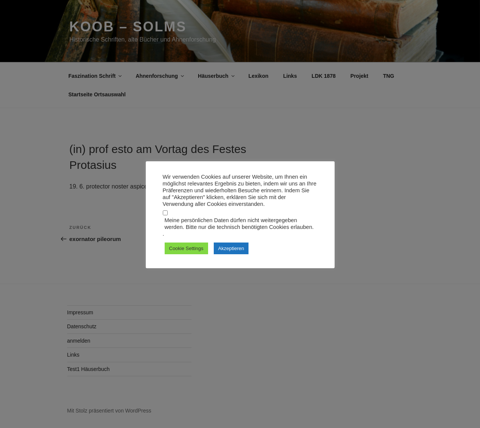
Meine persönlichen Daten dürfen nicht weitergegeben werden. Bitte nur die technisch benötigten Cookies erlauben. (239, 223)
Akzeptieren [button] (231, 248)
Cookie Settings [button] (186, 248)
